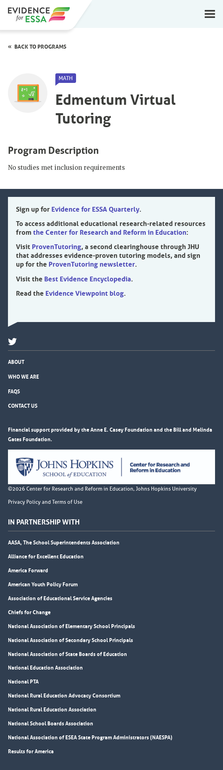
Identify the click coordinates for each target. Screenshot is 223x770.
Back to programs (40, 46)
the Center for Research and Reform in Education (109, 232)
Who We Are (23, 376)
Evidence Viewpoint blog (84, 293)
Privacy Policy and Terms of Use (45, 502)
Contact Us (22, 406)
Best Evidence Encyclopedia (87, 279)
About (16, 362)
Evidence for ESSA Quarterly (95, 209)
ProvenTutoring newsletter (92, 264)
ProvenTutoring (56, 246)
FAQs (14, 391)
